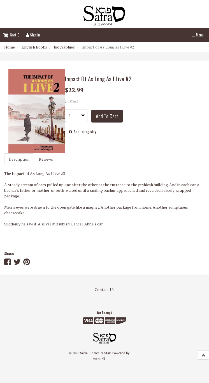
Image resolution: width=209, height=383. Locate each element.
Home (9, 47)
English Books (34, 47)
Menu (197, 35)
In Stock (71, 101)
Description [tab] (19, 159)
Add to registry (82, 131)
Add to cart (107, 116)
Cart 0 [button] (11, 35)
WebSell (99, 359)
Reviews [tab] (46, 159)
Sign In (33, 35)
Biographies (64, 47)
